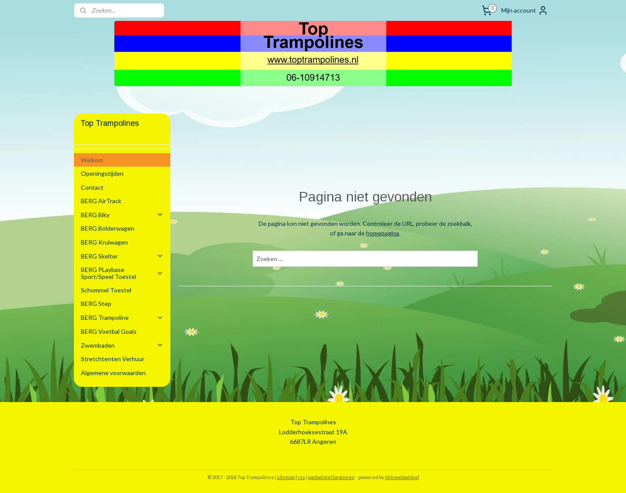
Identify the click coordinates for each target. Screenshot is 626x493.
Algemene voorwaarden (113, 372)
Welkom (92, 160)
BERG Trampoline (122, 317)
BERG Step (96, 303)
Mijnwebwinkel (402, 477)
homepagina (382, 233)
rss (301, 477)
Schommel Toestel (106, 290)
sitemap (286, 477)
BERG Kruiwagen (104, 242)
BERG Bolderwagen (107, 228)
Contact (92, 187)
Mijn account (524, 10)
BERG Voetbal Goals (109, 331)
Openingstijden (102, 173)
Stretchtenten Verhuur (112, 358)
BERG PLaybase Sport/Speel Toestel (122, 273)
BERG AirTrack (101, 201)
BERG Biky (122, 214)
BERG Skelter (122, 256)
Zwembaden (122, 345)
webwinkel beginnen (331, 477)
